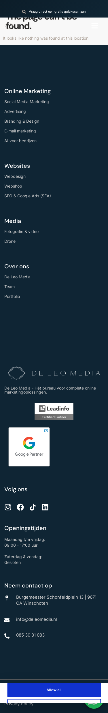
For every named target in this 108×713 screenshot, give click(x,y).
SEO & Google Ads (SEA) (27, 195)
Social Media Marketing (26, 101)
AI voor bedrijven (20, 140)
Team (9, 286)
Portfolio (12, 296)
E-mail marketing (20, 130)
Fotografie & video (21, 231)
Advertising (15, 111)
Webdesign (15, 176)
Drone (10, 241)
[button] (94, 25)
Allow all (54, 690)
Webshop (13, 186)
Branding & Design (21, 121)
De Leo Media (17, 276)
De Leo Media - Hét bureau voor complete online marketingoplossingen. (50, 390)
